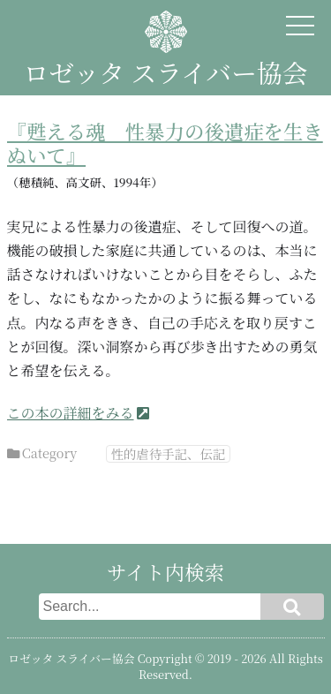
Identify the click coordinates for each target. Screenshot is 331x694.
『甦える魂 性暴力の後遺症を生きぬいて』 (165, 143)
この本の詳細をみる (70, 413)
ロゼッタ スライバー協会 (165, 72)
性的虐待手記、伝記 (168, 454)
